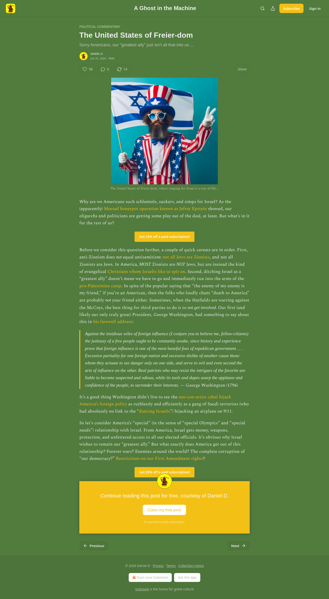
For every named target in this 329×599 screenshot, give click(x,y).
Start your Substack (150, 577)
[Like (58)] (87, 69)
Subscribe (291, 8)
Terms (171, 565)
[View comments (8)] (105, 69)
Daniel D (97, 53)
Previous (93, 545)
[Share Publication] (273, 8)
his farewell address (112, 321)
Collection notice (191, 565)
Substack (142, 589)
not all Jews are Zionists (186, 257)
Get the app (187, 577)
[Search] (262, 8)
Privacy (158, 565)
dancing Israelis (154, 411)
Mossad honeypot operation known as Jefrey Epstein (155, 208)
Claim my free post (164, 509)
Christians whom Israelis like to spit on (146, 271)
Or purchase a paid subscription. (164, 522)
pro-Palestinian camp (100, 286)
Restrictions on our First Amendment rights (159, 458)
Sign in (315, 8)
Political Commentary (99, 26)
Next (238, 545)
